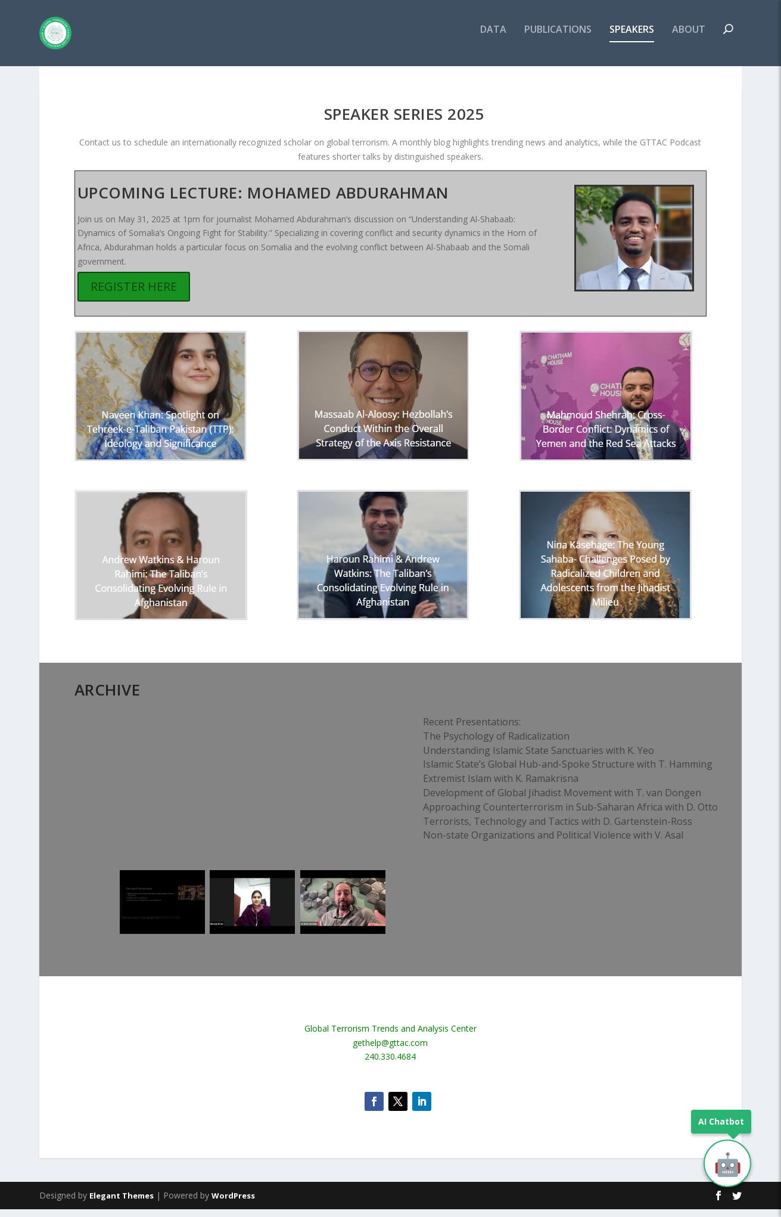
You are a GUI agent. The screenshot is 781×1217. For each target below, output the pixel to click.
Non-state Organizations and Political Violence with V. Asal (553, 842)
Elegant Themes (121, 1203)
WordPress (233, 1203)
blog (442, 150)
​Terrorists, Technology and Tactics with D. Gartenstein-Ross (557, 828)
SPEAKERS (631, 38)
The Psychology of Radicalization (496, 743)
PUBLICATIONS (558, 38)
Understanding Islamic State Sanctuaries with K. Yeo (538, 757)
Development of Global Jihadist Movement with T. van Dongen (562, 800)
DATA (493, 38)
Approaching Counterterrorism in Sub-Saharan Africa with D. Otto (570, 814)
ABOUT (688, 38)
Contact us (100, 150)
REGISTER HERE (134, 294)
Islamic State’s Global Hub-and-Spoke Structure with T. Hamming (567, 771)
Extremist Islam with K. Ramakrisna (500, 786)
